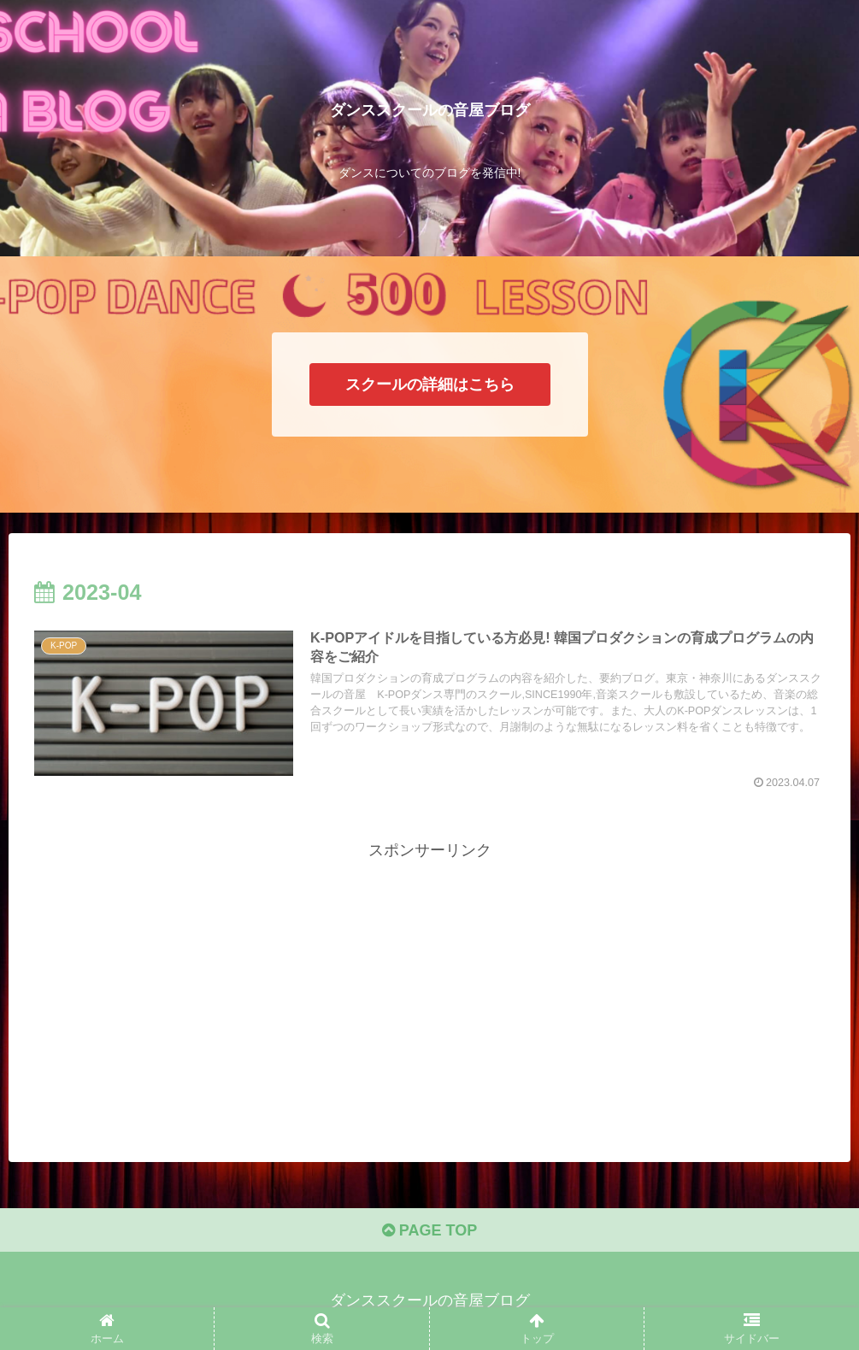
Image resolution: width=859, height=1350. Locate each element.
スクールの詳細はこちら (430, 384)
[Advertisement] (429, 983)
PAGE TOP (429, 1230)
